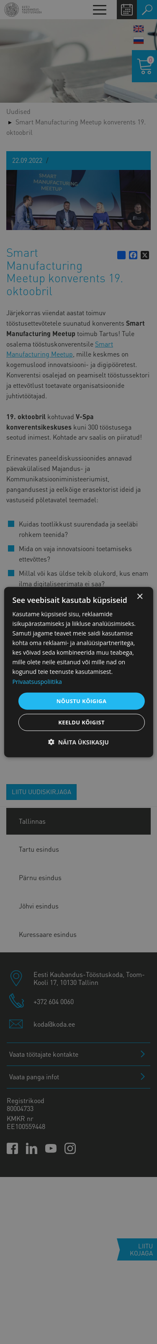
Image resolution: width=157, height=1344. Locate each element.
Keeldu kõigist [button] (81, 722)
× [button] (139, 596)
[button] (78, 742)
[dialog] (78, 672)
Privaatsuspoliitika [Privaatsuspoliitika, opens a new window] (37, 681)
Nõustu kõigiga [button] (82, 700)
